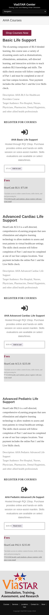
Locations (24, 604)
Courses (6, 604)
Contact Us (34, 604)
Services (15, 604)
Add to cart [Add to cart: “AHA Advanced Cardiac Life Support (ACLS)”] (17, 345)
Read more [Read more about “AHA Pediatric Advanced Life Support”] (17, 526)
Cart (24, 607)
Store (43, 604)
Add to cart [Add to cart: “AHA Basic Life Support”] (16, 168)
